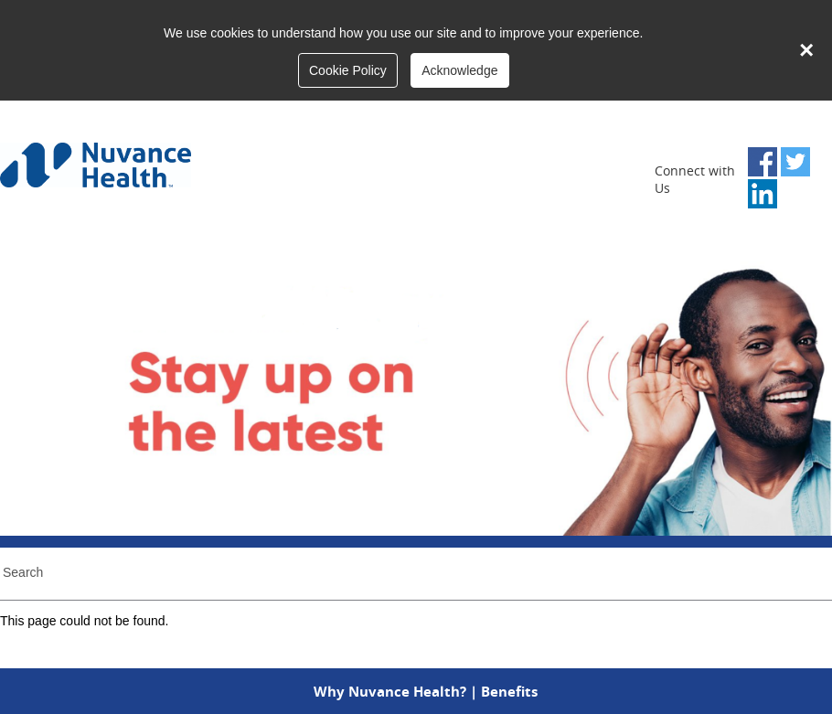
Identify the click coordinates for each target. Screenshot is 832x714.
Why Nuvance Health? (390, 691)
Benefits (509, 691)
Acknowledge (459, 70)
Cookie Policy (348, 70)
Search (23, 572)
